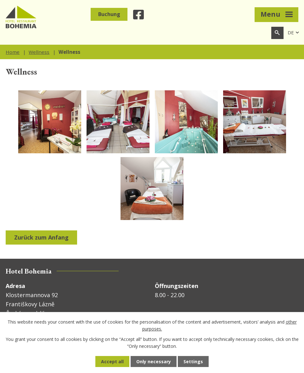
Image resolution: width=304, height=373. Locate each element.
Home (13, 52)
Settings (193, 362)
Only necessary (153, 362)
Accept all (112, 362)
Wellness (39, 52)
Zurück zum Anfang (41, 237)
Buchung (109, 14)
